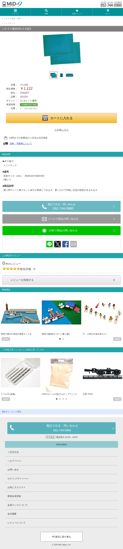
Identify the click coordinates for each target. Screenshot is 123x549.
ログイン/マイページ (18, 478)
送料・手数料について (21, 143)
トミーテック (9, 23)
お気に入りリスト (16, 487)
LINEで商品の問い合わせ (60, 230)
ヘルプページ (14, 461)
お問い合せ (13, 469)
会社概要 (12, 513)
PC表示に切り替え (61, 536)
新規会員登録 (14, 496)
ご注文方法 (13, 452)
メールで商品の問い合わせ (60, 219)
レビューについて (16, 522)
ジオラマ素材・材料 (12, 18)
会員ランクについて (18, 505)
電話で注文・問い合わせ (63, 207)
